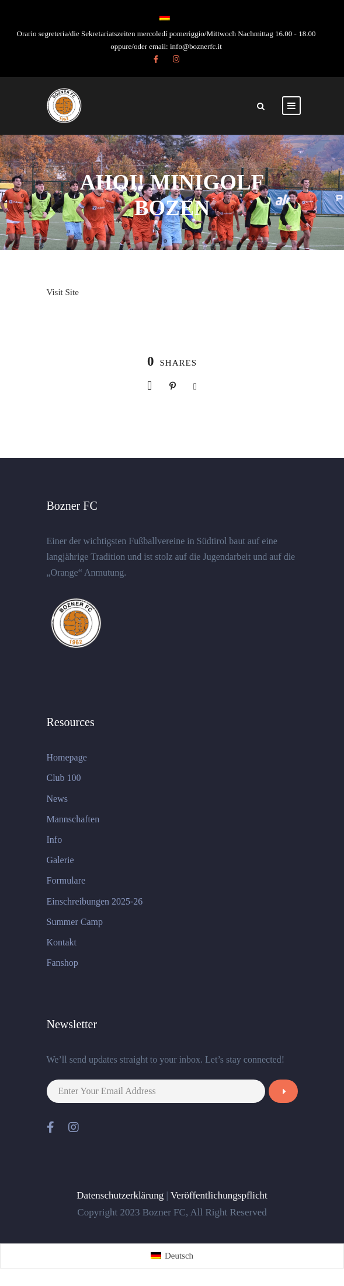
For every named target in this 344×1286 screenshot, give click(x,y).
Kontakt (62, 942)
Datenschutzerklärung (120, 1195)
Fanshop (62, 963)
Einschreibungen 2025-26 (95, 901)
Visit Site (63, 292)
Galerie (60, 860)
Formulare (66, 880)
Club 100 (64, 778)
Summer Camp (75, 922)
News (57, 799)
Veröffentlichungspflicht (219, 1195)
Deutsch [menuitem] (179, 1255)
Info (54, 840)
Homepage (67, 757)
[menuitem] (172, 1256)
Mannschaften (73, 819)
